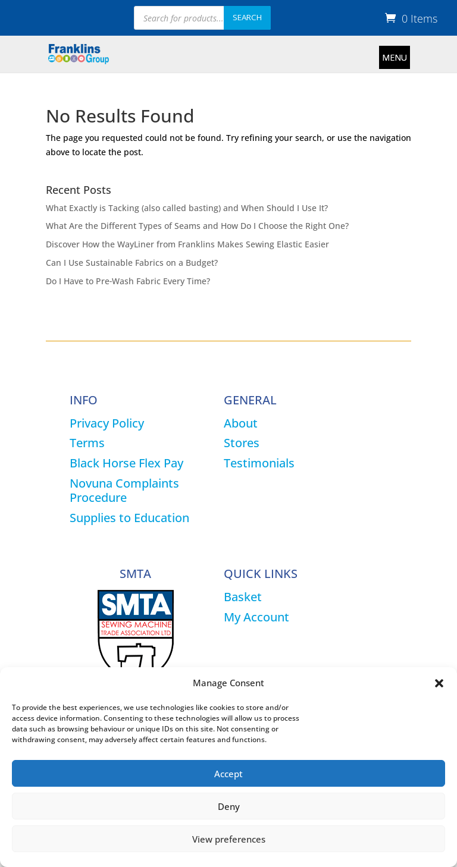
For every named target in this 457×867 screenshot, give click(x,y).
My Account (256, 617)
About (241, 423)
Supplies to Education (129, 518)
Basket (243, 597)
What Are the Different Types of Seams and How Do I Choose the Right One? (197, 225)
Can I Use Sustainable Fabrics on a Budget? (132, 262)
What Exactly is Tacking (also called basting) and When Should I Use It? (187, 207)
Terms (87, 443)
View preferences (228, 839)
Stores (241, 443)
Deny (229, 806)
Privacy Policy (107, 423)
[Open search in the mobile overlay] (202, 18)
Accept (228, 774)
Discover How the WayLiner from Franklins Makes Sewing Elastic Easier (187, 244)
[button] (439, 683)
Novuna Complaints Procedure (124, 490)
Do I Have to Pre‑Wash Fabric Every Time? (128, 281)
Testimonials (259, 463)
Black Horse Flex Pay (126, 463)
